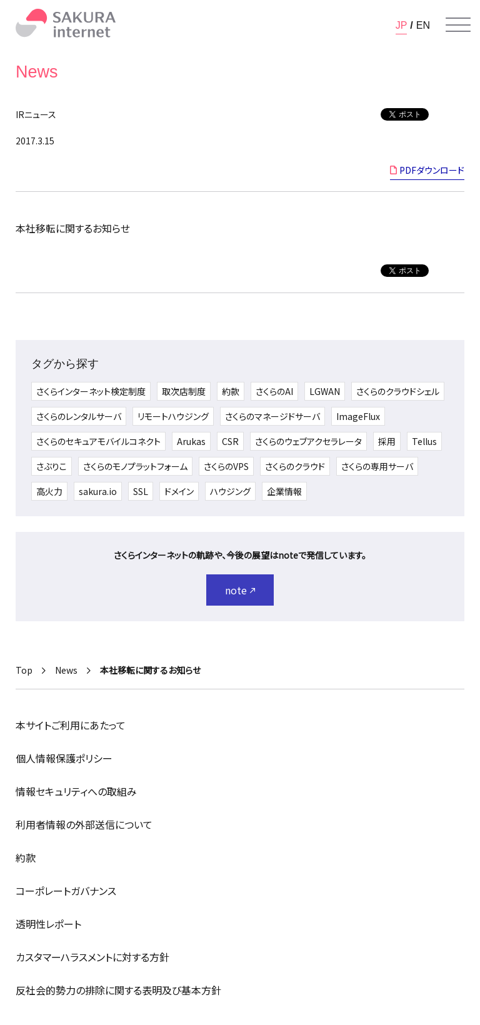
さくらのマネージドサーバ (272, 416)
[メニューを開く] (458, 25)
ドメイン (179, 491)
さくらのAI (274, 391)
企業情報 (284, 491)
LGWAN (324, 391)
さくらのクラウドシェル (397, 391)
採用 (387, 441)
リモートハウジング (173, 416)
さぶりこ (51, 466)
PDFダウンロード (431, 170)
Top (24, 670)
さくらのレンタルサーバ (78, 416)
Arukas (191, 441)
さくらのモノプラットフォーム (135, 466)
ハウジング (230, 491)
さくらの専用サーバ (377, 466)
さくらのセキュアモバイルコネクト (98, 441)
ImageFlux (358, 416)
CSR (230, 441)
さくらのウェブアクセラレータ (308, 441)
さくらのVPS (226, 466)
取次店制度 (184, 391)
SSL (140, 491)
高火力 (49, 491)
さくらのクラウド (295, 466)
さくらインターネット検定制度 (91, 391)
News (66, 670)
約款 (230, 391)
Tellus (424, 441)
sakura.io (98, 491)
